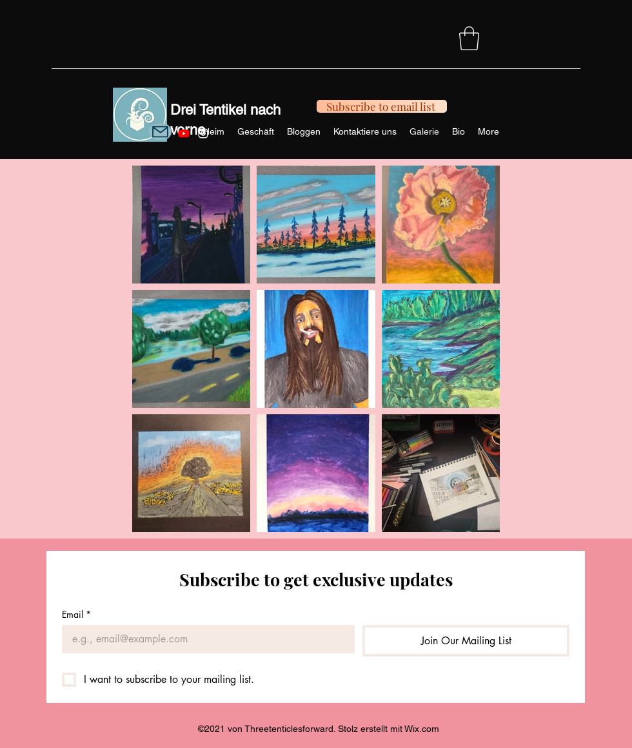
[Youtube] (183, 133)
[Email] (204, 639)
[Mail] (160, 132)
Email (76, 614)
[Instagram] (203, 133)
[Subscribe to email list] (382, 106)
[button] (469, 38)
